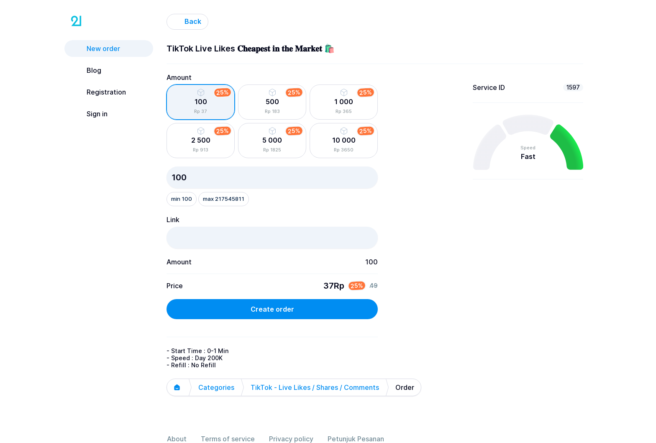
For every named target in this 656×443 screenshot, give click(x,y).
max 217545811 (223, 198)
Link (173, 219)
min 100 (181, 198)
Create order (272, 309)
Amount (179, 77)
